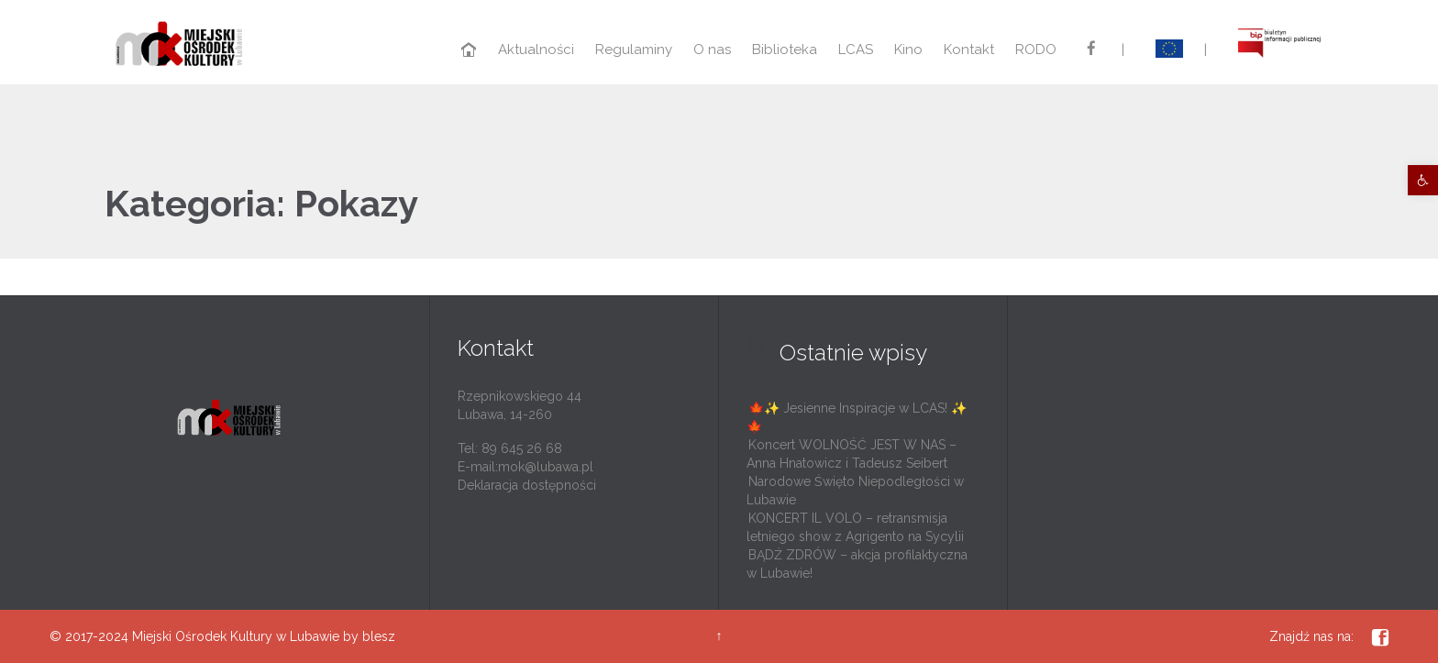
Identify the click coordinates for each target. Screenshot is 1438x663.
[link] (1423, 180)
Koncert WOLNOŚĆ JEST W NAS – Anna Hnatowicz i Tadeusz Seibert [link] (852, 453)
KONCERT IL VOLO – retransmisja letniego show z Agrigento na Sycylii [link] (855, 527)
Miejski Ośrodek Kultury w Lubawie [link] (235, 636)
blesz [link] (378, 636)
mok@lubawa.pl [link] (545, 466)
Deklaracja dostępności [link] (527, 485)
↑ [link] (718, 635)
